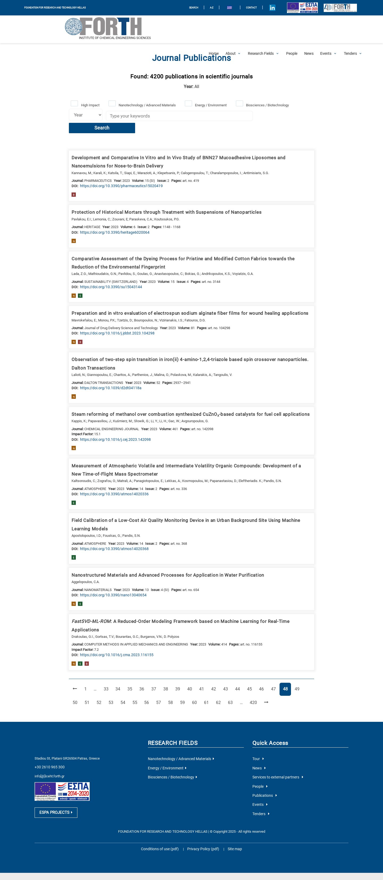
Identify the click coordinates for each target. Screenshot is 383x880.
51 (76, 675)
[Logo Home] (52, 29)
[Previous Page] (74, 663)
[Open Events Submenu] (325, 29)
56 (135, 675)
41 (200, 662)
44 (235, 662)
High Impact (90, 105)
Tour (257, 732)
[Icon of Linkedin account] (265, 8)
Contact (242, 7)
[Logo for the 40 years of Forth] (336, 8)
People (259, 758)
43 (223, 662)
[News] (309, 29)
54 (111, 675)
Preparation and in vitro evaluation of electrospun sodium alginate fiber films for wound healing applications (183, 300)
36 (142, 662)
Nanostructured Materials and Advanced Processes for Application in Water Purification (161, 559)
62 (205, 675)
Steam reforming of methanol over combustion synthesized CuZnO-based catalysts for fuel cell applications (183, 400)
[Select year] (84, 114)
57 (146, 675)
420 (238, 675)
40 (188, 662)
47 (270, 662)
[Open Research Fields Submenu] (261, 29)
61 (193, 675)
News (258, 741)
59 (169, 675)
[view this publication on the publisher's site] (116, 174)
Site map (231, 818)
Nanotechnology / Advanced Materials (146, 105)
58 (158, 675)
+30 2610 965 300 (48, 739)
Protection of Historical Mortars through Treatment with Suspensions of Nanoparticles (159, 200)
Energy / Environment (210, 105)
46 (258, 662)
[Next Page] (250, 676)
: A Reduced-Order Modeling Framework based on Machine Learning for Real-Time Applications (186, 604)
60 (181, 675)
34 (118, 662)
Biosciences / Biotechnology (265, 105)
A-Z (203, 7)
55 (123, 675)
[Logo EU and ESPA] (295, 8)
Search (276, 116)
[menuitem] (221, 8)
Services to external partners (275, 749)
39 (176, 662)
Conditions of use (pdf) (162, 818)
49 (293, 662)
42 (211, 662)
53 (99, 675)
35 (130, 662)
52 (88, 675)
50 (305, 662)
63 (216, 675)
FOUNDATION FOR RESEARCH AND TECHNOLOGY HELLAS (59, 7)
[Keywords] (177, 116)
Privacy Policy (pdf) (203, 818)
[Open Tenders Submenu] (350, 29)
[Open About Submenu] (231, 29)
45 (247, 662)
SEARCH (184, 7)
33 (106, 662)
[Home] (214, 29)
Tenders (260, 784)
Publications (263, 766)
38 (165, 662)
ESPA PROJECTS (54, 783)
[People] (291, 29)
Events (259, 775)
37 (153, 662)
